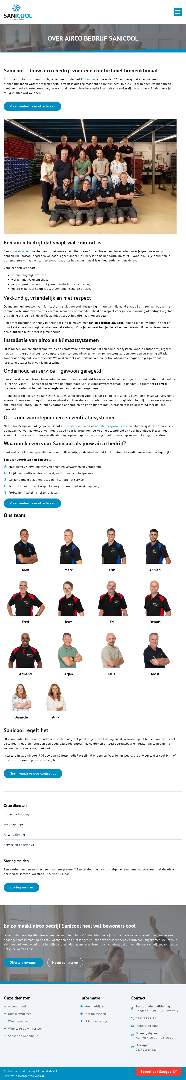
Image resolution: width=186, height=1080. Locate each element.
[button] (178, 12)
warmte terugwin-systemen (113, 426)
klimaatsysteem (20, 251)
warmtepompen (75, 426)
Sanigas (90, 79)
